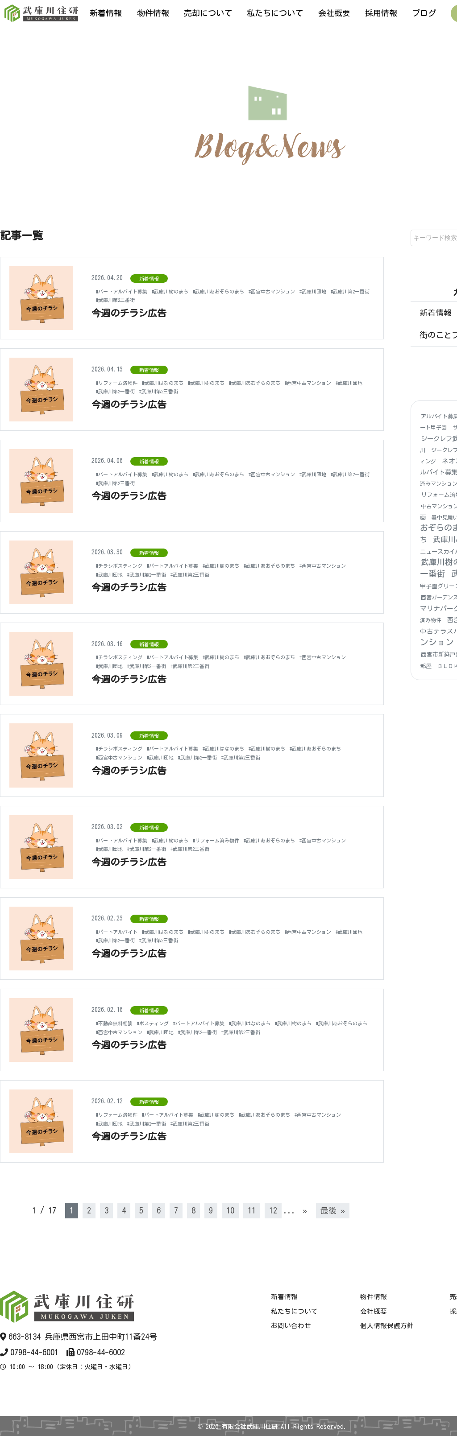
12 (273, 1210)
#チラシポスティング (125, 565)
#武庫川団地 (113, 300)
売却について (208, 13)
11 (252, 1210)
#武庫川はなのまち (180, 383)
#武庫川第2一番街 (160, 300)
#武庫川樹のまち (189, 291)
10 (230, 1210)
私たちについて (275, 13)
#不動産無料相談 (119, 1018)
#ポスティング (167, 1018)
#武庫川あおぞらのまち (250, 291)
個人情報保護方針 (387, 1325)
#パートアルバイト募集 (129, 291)
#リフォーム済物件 (122, 383)
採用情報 (381, 13)
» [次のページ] (305, 1210)
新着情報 (106, 13)
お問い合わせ (291, 1325)
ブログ (424, 13)
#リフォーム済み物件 (247, 840)
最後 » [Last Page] (332, 1210)
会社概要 (334, 13)
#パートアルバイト (122, 931)
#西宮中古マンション (317, 291)
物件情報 (153, 13)
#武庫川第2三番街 (214, 300)
